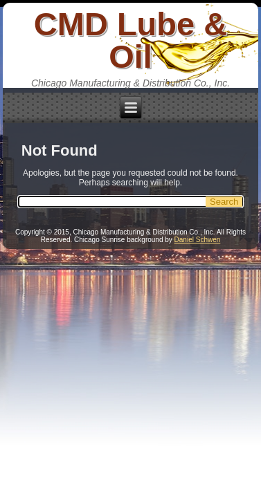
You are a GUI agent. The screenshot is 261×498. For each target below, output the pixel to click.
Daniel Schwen (197, 239)
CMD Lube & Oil (130, 40)
